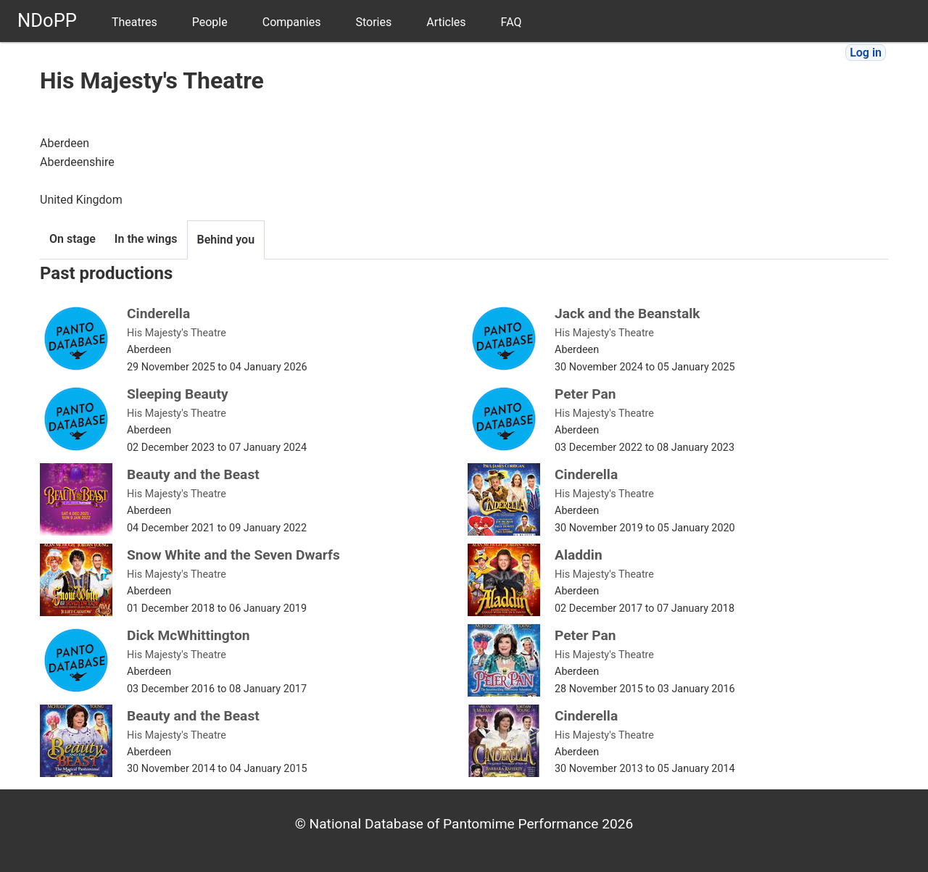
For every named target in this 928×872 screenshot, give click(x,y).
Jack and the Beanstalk (627, 313)
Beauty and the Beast (193, 474)
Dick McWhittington (188, 635)
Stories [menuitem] (373, 22)
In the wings (146, 239)
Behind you (226, 239)
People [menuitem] (210, 22)
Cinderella (158, 313)
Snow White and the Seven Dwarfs (233, 555)
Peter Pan (585, 394)
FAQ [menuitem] (511, 22)
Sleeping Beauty (177, 394)
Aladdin (578, 555)
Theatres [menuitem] (134, 22)
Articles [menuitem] (445, 22)
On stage (72, 239)
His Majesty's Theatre (176, 333)
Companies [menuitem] (291, 22)
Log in (866, 52)
